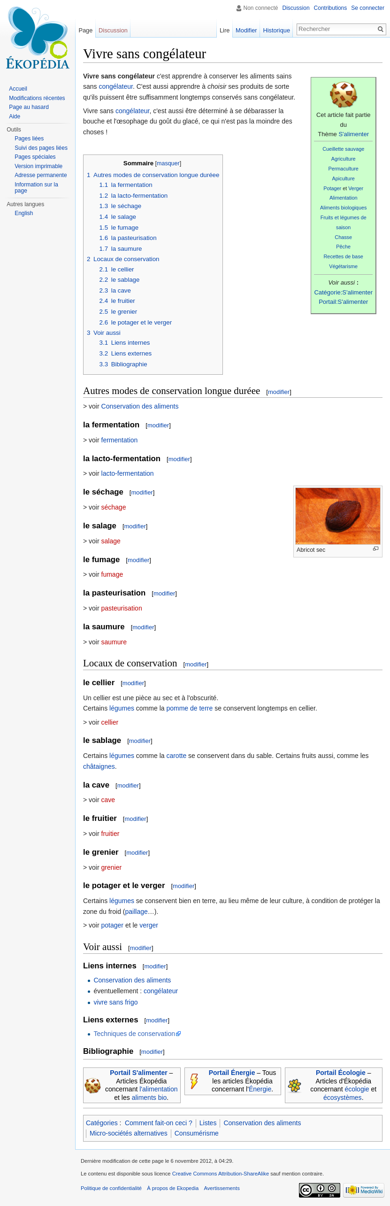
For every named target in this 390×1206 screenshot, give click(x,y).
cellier (110, 722)
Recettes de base (343, 256)
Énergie (260, 1089)
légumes (121, 708)
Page (85, 30)
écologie (356, 1089)
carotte (176, 755)
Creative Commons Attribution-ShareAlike (220, 1173)
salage (111, 541)
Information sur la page (36, 187)
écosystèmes (342, 1097)
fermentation (119, 440)
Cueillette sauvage (343, 149)
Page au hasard (29, 107)
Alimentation (343, 198)
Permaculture (343, 168)
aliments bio (149, 1097)
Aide (14, 116)
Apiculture (343, 178)
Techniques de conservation (134, 1033)
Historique (276, 30)
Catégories (102, 1123)
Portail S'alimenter (138, 1072)
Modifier (246, 30)
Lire (224, 30)
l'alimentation (158, 1089)
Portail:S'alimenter (343, 301)
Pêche (343, 246)
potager (112, 925)
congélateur (115, 86)
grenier (111, 867)
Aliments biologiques (343, 207)
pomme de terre (189, 708)
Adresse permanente (41, 175)
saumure (114, 642)
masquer (168, 163)
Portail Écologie (341, 1072)
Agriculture (343, 159)
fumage (112, 574)
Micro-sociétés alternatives (129, 1133)
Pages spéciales (35, 157)
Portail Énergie (232, 1072)
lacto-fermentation (127, 473)
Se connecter (367, 8)
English (24, 213)
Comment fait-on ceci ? (158, 1123)
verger (148, 925)
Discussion (296, 8)
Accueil (18, 88)
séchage (113, 507)
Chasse (343, 237)
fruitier (110, 833)
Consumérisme (197, 1133)
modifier (279, 391)
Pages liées (29, 138)
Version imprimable (38, 166)
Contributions (330, 8)
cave (108, 800)
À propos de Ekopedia (173, 1188)
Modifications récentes (37, 98)
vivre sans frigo (115, 1002)
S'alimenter (353, 134)
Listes (208, 1123)
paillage (136, 911)
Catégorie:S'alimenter (343, 292)
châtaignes (99, 766)
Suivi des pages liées (41, 148)
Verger (355, 188)
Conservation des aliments (140, 406)
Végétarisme (343, 266)
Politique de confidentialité (111, 1188)
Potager (332, 188)
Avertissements (221, 1188)
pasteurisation (121, 608)
